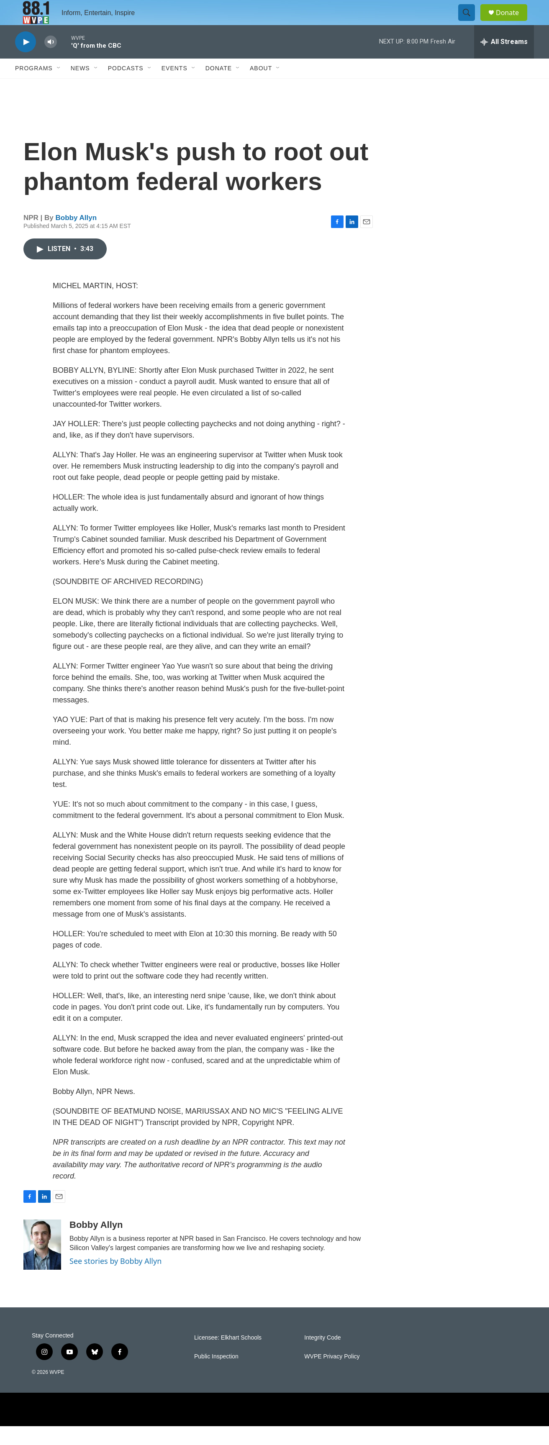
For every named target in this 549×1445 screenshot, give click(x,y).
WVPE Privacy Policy (331, 1375)
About (261, 87)
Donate (513, 22)
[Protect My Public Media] (400, 1428)
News (80, 87)
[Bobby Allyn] (42, 1263)
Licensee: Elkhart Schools (228, 1356)
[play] (25, 61)
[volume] (51, 60)
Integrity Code (322, 1356)
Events (174, 87)
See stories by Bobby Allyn (115, 1280)
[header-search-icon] (470, 22)
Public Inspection (216, 1375)
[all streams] (504, 60)
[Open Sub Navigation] (59, 87)
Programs (34, 87)
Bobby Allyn (76, 237)
